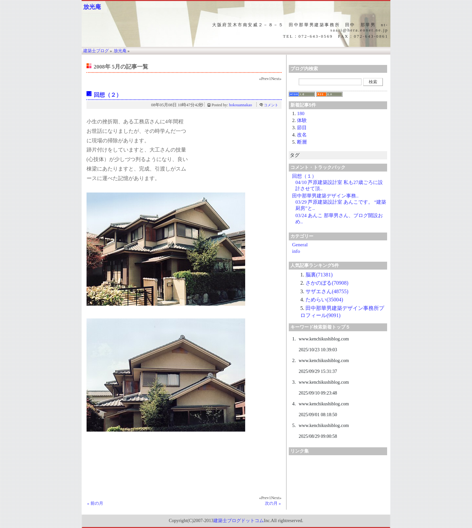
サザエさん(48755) (326, 291)
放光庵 (92, 7)
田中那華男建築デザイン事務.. (325, 195)
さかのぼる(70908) (326, 283)
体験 (302, 120)
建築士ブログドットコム (238, 520)
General (299, 244)
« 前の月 (95, 503)
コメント (271, 105)
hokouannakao (240, 105)
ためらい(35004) (324, 299)
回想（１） (304, 176)
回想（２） (108, 95)
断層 (302, 142)
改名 (302, 134)
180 (301, 113)
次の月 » (273, 503)
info (296, 251)
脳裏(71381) (319, 274)
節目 (302, 127)
